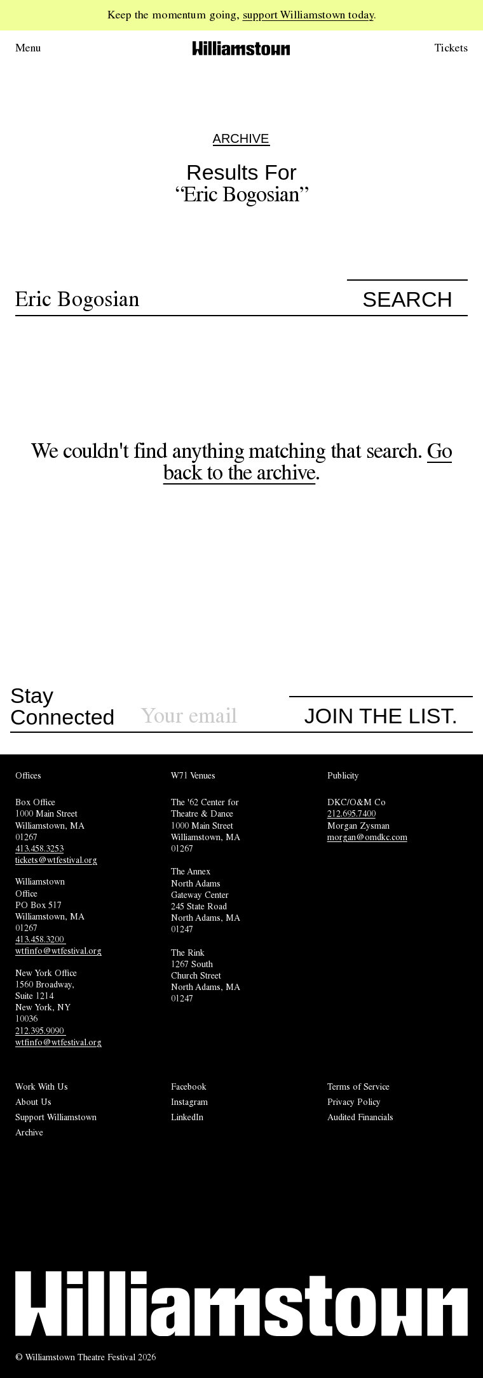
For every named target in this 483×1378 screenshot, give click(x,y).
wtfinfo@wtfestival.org (58, 951)
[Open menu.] (45, 48)
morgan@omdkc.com (367, 837)
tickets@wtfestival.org (56, 860)
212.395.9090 (40, 1031)
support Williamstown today (308, 14)
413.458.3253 (39, 848)
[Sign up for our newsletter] (214, 716)
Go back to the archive (307, 461)
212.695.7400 (351, 813)
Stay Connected (62, 707)
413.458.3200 (40, 939)
